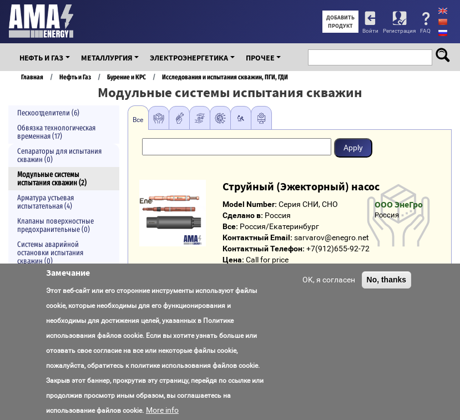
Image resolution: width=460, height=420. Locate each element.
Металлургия (107, 58)
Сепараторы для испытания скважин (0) (59, 155)
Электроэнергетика (189, 58)
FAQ (425, 31)
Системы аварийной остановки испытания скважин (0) (50, 253)
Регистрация (399, 31)
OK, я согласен (328, 289)
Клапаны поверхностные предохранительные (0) (55, 225)
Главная (32, 77)
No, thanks (387, 289)
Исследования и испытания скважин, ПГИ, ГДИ (225, 77)
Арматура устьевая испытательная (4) (45, 202)
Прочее (260, 58)
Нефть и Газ (41, 58)
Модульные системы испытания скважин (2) (52, 179)
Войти (370, 31)
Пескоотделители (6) (48, 113)
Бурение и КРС (126, 77)
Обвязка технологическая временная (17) (56, 132)
